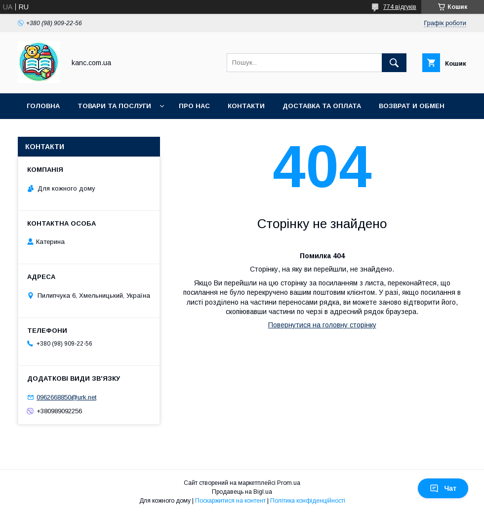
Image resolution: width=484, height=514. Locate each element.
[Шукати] (394, 62)
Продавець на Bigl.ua (242, 491)
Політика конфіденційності (307, 500)
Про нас (194, 106)
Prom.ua (288, 482)
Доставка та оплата (321, 106)
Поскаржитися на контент (230, 500)
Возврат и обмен (411, 106)
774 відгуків (399, 6)
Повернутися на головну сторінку (322, 325)
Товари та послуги (114, 106)
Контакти (246, 106)
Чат (443, 488)
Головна (43, 106)
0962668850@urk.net (66, 397)
